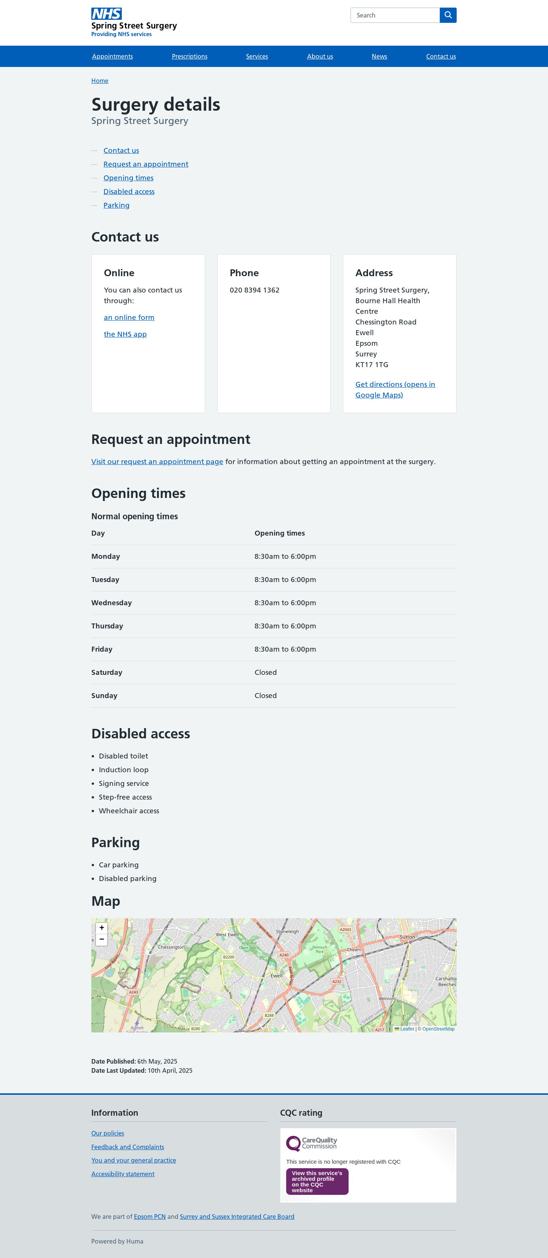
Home (99, 80)
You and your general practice (133, 1160)
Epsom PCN (150, 1216)
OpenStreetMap (438, 1029)
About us (320, 56)
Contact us (441, 56)
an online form (129, 317)
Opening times (128, 177)
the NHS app (125, 334)
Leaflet (404, 1029)
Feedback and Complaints (127, 1147)
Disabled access (129, 191)
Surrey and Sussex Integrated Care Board (237, 1216)
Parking (117, 205)
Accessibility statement (123, 1174)
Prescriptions (189, 56)
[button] (101, 928)
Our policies (107, 1133)
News (379, 56)
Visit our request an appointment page (157, 461)
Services (257, 56)
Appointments (112, 56)
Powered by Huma (117, 1241)
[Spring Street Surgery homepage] (134, 23)
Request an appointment (146, 164)
